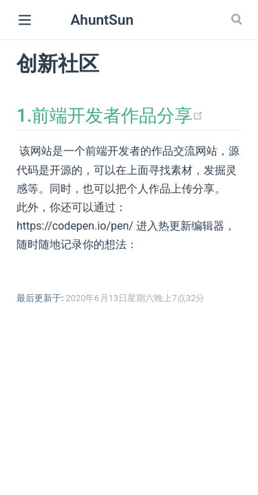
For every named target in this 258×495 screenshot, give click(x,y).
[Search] (238, 19)
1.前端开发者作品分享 (110, 115)
